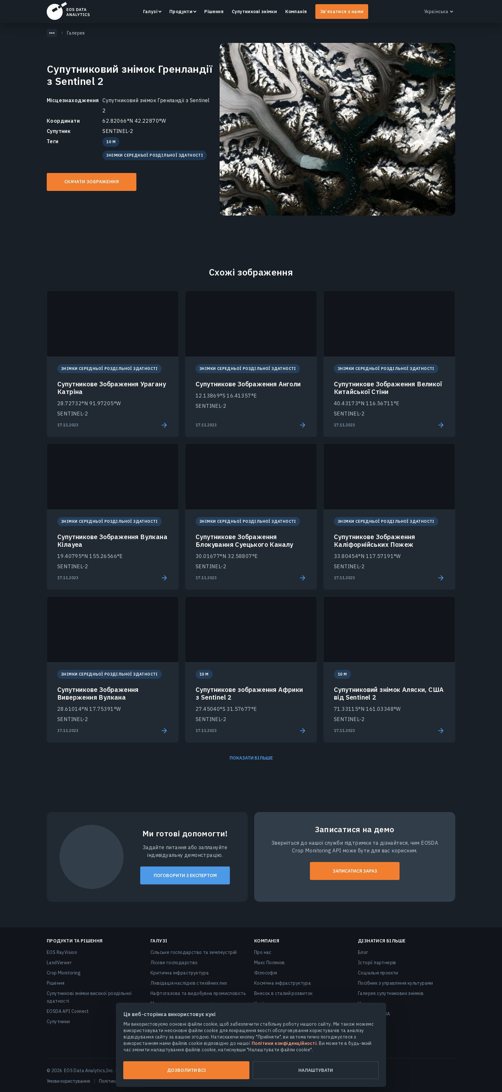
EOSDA (68, 11)
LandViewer (59, 962)
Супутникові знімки (254, 11)
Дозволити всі (186, 1070)
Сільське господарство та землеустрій (193, 952)
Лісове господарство (174, 962)
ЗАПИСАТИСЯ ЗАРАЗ (355, 871)
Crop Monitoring (64, 973)
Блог (363, 952)
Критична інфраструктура (179, 973)
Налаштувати (315, 1070)
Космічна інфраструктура (282, 983)
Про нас (262, 952)
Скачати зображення (91, 182)
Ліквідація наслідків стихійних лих (188, 983)
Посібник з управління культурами (395, 983)
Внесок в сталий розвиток (283, 993)
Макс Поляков (269, 962)
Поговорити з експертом (185, 875)
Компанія (296, 11)
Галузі (150, 11)
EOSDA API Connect (68, 1011)
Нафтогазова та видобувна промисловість (198, 993)
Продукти (180, 11)
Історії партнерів (377, 962)
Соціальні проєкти (378, 973)
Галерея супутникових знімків (391, 993)
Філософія (265, 973)
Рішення (213, 11)
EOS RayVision (62, 952)
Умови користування (68, 1081)
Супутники (58, 1021)
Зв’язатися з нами (342, 11)
